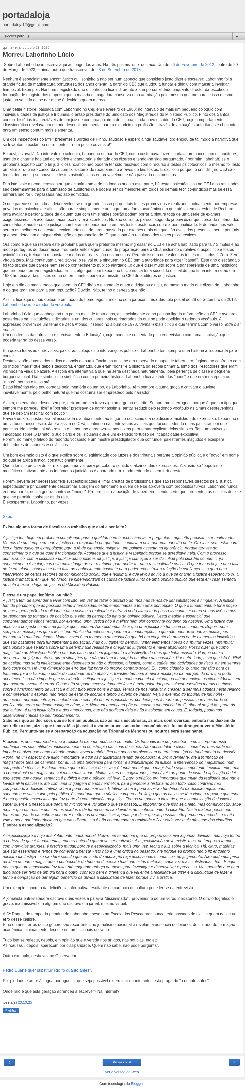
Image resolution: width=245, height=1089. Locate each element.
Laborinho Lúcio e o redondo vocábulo (37, 304)
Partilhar (11, 1010)
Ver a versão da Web (122, 1072)
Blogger (137, 1084)
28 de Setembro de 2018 (118, 70)
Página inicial (122, 1062)
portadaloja (26, 15)
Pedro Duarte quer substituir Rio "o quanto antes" (47, 970)
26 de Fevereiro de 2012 (192, 64)
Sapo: (8, 516)
